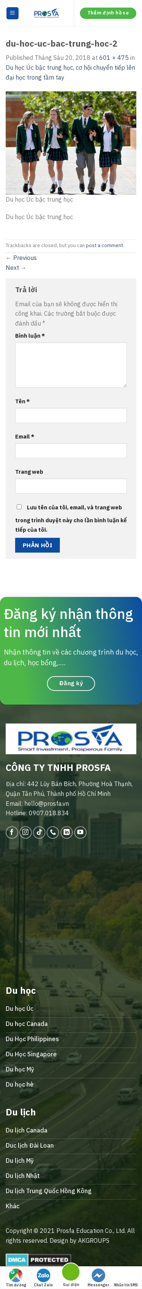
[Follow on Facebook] (12, 832)
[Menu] (12, 13)
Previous (21, 258)
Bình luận (30, 335)
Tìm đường (16, 1278)
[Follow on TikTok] (39, 832)
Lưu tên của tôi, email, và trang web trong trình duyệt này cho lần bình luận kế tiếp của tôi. (71, 519)
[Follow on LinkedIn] (67, 832)
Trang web (29, 471)
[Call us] (53, 832)
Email (24, 436)
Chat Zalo (43, 1278)
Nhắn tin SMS (126, 1278)
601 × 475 (114, 57)
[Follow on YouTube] (80, 832)
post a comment (104, 245)
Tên (22, 401)
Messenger (98, 1278)
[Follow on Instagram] (25, 832)
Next (16, 267)
